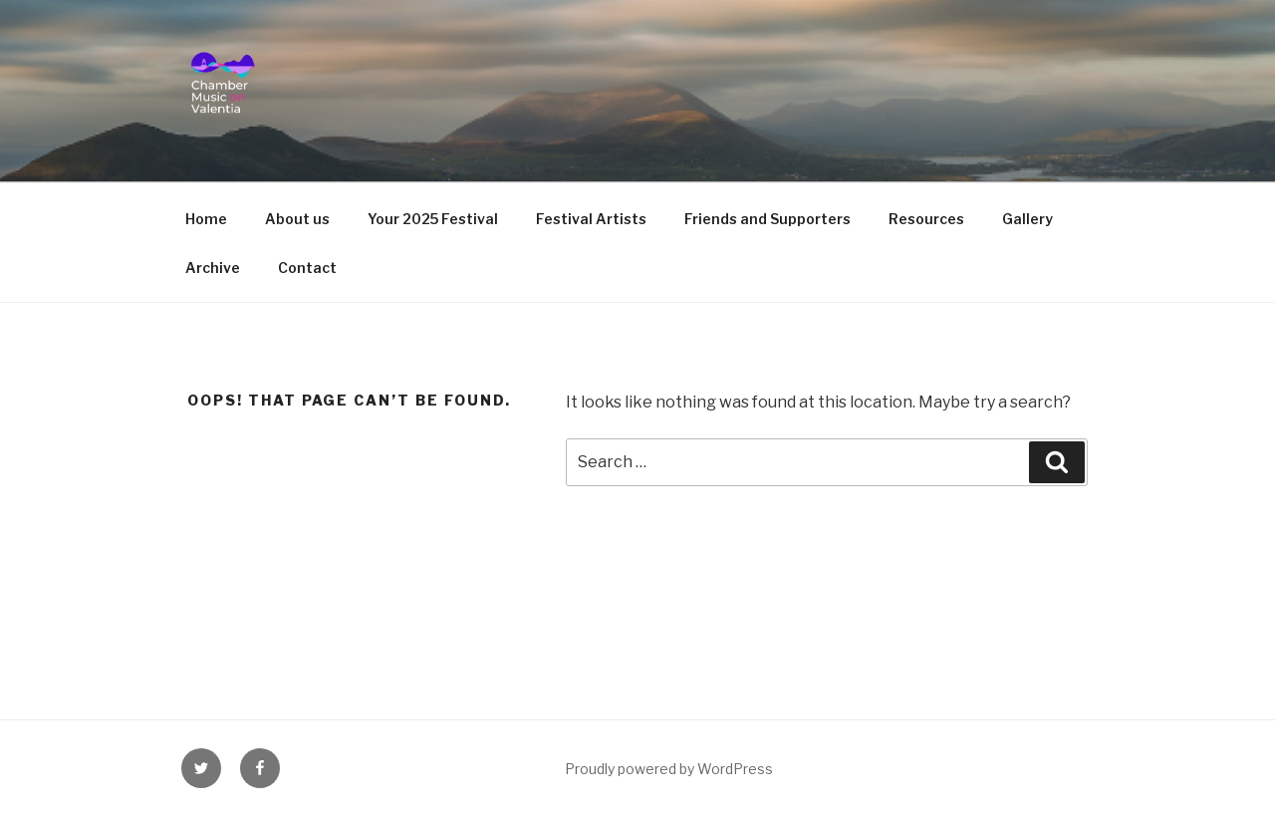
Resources (926, 218)
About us (297, 218)
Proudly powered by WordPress (669, 768)
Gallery (1027, 218)
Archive (212, 267)
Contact (307, 267)
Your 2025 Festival (433, 218)
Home (206, 218)
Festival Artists (591, 218)
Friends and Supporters (767, 218)
